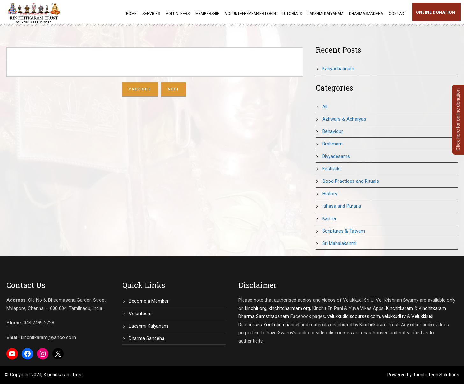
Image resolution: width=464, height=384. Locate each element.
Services (151, 13)
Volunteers (178, 13)
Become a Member (149, 301)
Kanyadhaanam (338, 68)
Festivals (331, 169)
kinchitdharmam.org (289, 308)
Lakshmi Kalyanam (325, 13)
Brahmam (332, 144)
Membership (207, 13)
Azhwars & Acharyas (344, 119)
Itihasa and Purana (341, 206)
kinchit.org (255, 308)
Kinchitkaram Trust (63, 375)
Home (131, 13)
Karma (329, 218)
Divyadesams (336, 156)
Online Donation (435, 12)
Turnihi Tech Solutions (436, 375)
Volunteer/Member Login (250, 13)
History (329, 193)
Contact (397, 13)
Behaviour (332, 131)
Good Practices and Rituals (350, 181)
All (324, 106)
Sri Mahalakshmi (339, 243)
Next (173, 89)
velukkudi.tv (394, 316)
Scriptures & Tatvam (343, 231)
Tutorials (292, 13)
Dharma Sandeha (366, 13)
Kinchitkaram (399, 308)
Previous (140, 89)
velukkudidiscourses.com (353, 316)
